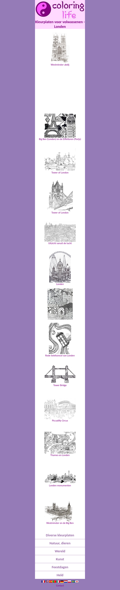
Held (60, 575)
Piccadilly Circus (60, 410)
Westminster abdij (60, 49)
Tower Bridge (60, 376)
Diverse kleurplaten (60, 535)
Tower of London (60, 161)
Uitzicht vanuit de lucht (60, 233)
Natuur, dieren (60, 543)
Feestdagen (60, 567)
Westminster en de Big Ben (60, 512)
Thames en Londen (60, 444)
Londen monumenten (60, 478)
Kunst (60, 559)
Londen (60, 268)
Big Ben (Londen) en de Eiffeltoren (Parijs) (60, 127)
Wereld (60, 551)
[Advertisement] (60, 87)
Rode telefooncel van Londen (60, 340)
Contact (60, 585)
